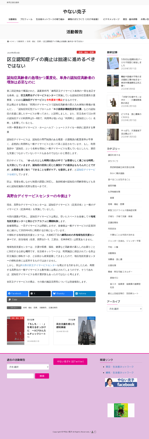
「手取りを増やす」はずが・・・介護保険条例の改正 (131, 99)
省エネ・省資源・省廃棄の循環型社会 (125, 286)
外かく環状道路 (117, 173)
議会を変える (114, 155)
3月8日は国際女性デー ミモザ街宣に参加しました (132, 62)
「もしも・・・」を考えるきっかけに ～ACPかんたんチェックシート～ (36, 330)
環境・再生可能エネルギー (120, 271)
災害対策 (112, 265)
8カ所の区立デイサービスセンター (39, 265)
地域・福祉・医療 (86, 52)
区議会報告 (53, 307)
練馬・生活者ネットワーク (120, 372)
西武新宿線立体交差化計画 (122, 167)
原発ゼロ (114, 277)
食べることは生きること (119, 179)
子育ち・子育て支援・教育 (120, 216)
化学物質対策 (114, 191)
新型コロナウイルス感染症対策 (122, 210)
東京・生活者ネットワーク (120, 366)
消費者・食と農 (115, 259)
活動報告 (42, 307)
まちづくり (113, 161)
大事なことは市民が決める (122, 234)
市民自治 (112, 228)
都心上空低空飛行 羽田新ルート (123, 293)
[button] (70, 361)
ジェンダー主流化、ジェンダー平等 (124, 240)
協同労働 (112, 185)
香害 (112, 197)
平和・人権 (113, 247)
